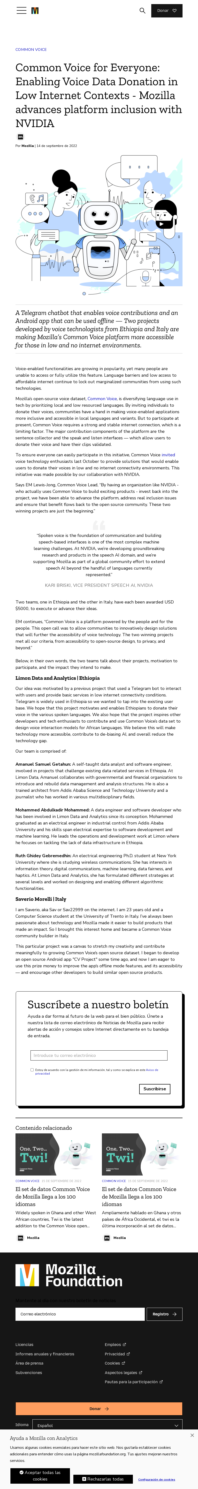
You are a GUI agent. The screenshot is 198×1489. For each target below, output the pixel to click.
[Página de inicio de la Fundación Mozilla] (34, 10)
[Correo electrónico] (80, 1314)
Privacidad (115, 1354)
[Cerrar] (192, 1436)
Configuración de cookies (156, 1480)
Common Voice (31, 49)
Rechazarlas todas (105, 1480)
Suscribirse (155, 1089)
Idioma (22, 1424)
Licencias (24, 1344)
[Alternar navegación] (21, 10)
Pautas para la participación (131, 1382)
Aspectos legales (121, 1372)
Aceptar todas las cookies (43, 1477)
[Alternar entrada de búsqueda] (142, 10)
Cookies (112, 1363)
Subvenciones (28, 1372)
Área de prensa (29, 1363)
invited (168, 455)
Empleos (113, 1344)
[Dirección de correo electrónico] (99, 1055)
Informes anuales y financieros (44, 1354)
